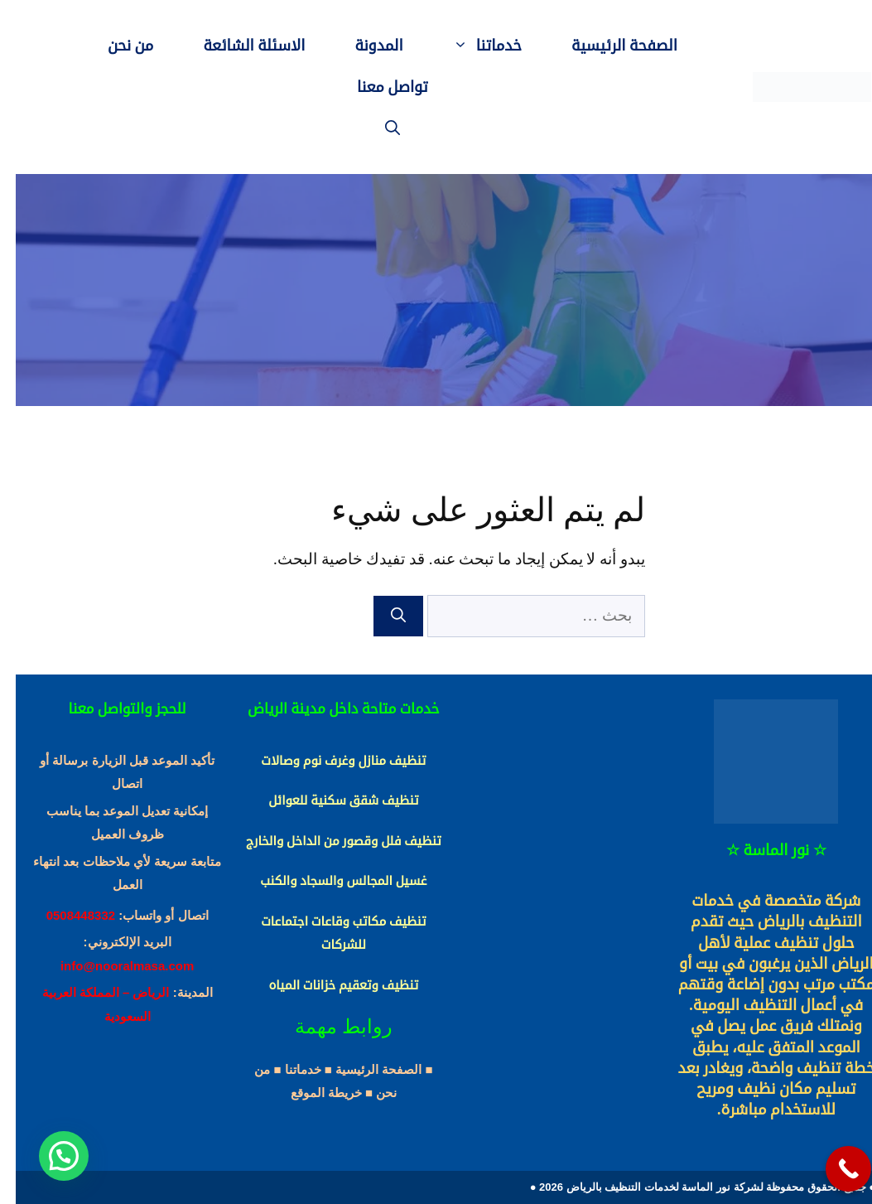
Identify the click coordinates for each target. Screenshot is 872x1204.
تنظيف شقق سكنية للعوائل (327, 800)
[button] (48, 1156)
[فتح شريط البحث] (376, 128)
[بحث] (382, 616)
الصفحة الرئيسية (609, 45)
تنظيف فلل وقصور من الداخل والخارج (328, 841)
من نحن (115, 45)
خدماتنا (459, 45)
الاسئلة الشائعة (238, 45)
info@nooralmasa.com (111, 966)
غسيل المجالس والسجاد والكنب (327, 880)
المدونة (363, 45)
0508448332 (65, 915)
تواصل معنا (376, 87)
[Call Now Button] (832, 1169)
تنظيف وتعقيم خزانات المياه (327, 985)
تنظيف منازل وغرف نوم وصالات (327, 760)
